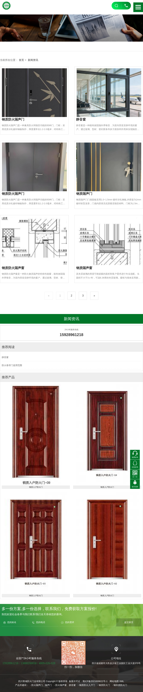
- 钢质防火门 (103, 685)
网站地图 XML (117, 681)
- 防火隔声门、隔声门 (41, 685)
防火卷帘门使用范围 (12, 365)
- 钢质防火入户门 (86, 685)
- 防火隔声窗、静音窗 (65, 685)
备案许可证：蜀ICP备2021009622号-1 (88, 681)
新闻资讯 (33, 60)
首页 (21, 60)
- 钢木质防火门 (119, 685)
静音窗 (5, 357)
